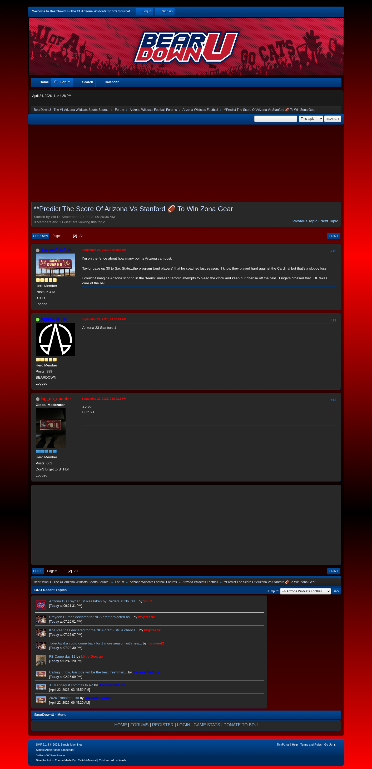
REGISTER (163, 725)
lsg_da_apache (56, 398)
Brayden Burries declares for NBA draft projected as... (91, 617)
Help (295, 744)
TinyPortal (283, 744)
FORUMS (139, 725)
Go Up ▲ (330, 744)
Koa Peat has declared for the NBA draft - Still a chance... (93, 630)
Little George (92, 656)
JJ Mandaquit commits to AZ (71, 685)
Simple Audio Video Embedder (55, 749)
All (81, 236)
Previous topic (305, 221)
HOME (120, 725)
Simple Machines (71, 744)
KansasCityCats (57, 250)
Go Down (40, 235)
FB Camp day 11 (62, 656)
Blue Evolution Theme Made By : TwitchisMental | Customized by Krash (81, 760)
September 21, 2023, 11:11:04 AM (104, 249)
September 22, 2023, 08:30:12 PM (104, 398)
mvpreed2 (146, 617)
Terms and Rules (311, 744)
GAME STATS (207, 725)
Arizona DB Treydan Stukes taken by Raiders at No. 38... (93, 601)
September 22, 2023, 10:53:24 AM (104, 319)
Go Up (38, 571)
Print (333, 235)
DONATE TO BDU (241, 725)
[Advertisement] (186, 165)
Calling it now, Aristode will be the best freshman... (88, 672)
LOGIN (183, 725)
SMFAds (41, 755)
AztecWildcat (53, 319)
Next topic (329, 221)
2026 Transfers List (64, 698)
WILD (147, 601)
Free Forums (58, 755)
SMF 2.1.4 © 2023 (47, 744)
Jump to (273, 591)
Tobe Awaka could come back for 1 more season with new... (95, 643)
